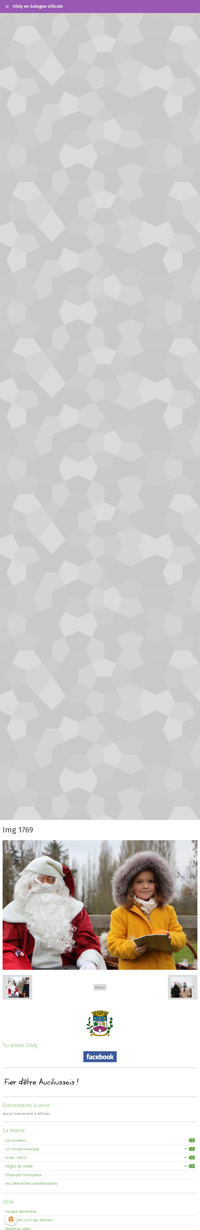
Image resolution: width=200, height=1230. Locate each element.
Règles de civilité (100, 1166)
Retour (100, 987)
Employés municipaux (23, 1174)
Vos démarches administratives (31, 1183)
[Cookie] (11, 1219)
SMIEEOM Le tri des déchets (29, 1220)
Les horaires (100, 1140)
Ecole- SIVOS (100, 1157)
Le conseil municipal (100, 1148)
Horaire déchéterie (20, 1211)
